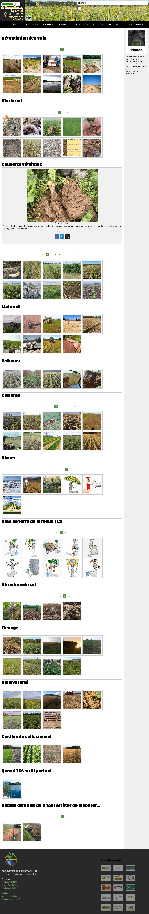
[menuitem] (5, 24)
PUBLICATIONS (79, 24)
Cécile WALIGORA (10, 885)
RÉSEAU (97, 24)
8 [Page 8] (75, 255)
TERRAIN (47, 24)
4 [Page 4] (59, 255)
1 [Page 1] (58, 49)
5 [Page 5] (63, 255)
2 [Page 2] (63, 112)
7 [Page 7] (71, 255)
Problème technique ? (11, 899)
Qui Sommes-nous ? (135, 24)
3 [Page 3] (67, 112)
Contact (5, 893)
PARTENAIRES (114, 24)
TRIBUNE (62, 24)
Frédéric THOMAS (9, 882)
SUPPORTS (30, 24)
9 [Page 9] (78, 255)
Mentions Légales (9, 896)
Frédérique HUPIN (9, 888)
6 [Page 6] (67, 255)
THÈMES (15, 24)
